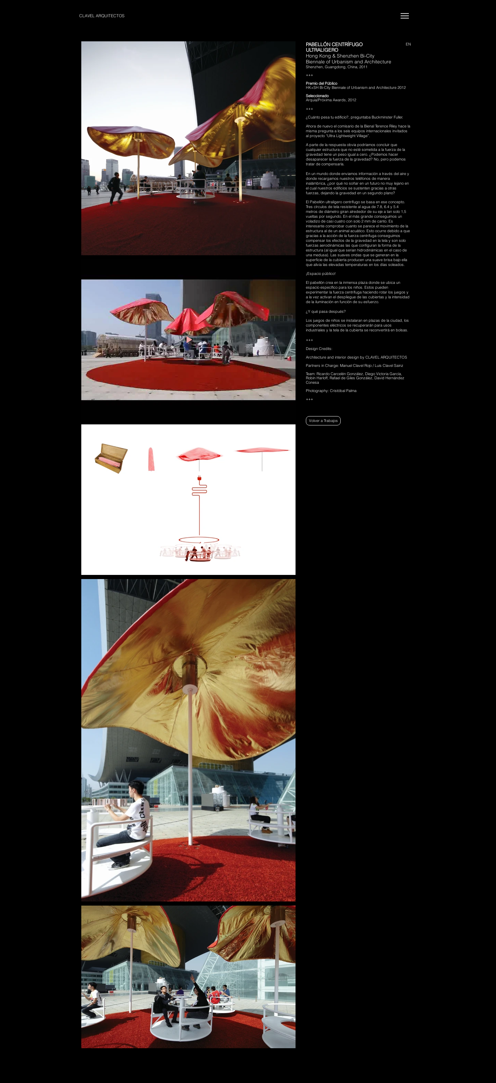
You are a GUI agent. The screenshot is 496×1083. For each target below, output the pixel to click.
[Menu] (404, 15)
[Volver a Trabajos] (323, 420)
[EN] (404, 44)
